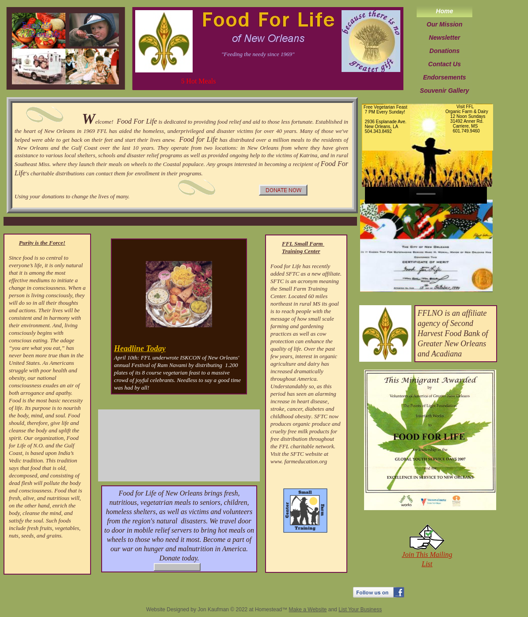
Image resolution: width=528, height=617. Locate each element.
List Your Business (360, 609)
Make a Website (308, 609)
